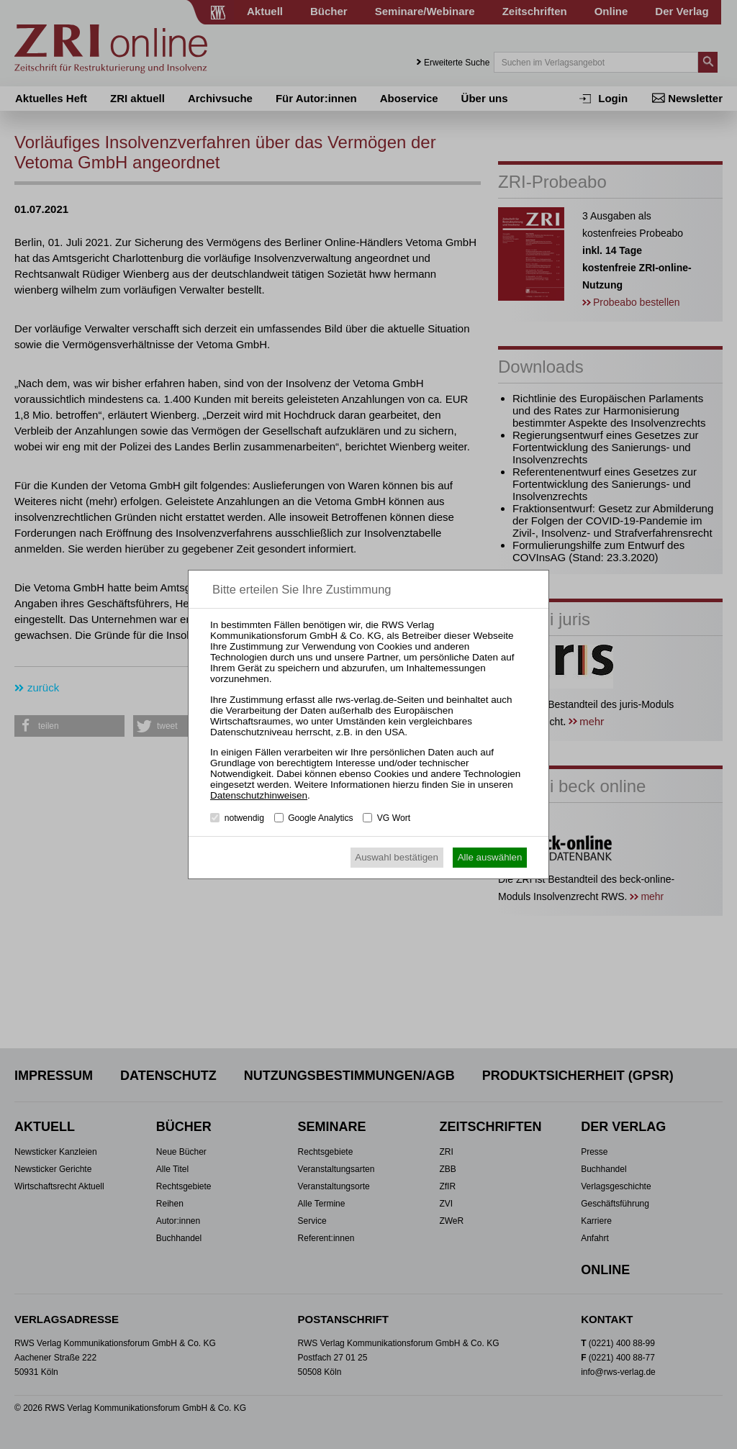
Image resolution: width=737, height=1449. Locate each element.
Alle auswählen (490, 857)
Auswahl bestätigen (396, 857)
